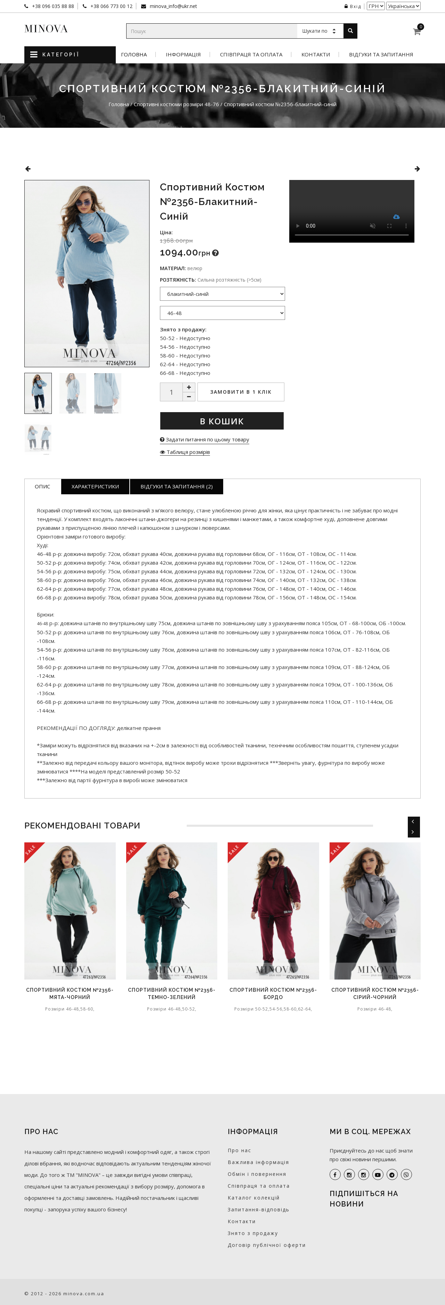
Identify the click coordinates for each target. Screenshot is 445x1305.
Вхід (353, 6)
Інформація (183, 54)
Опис (42, 486)
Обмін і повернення (257, 1174)
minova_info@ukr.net (172, 6)
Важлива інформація (258, 1162)
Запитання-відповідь (259, 1209)
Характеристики (95, 486)
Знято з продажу (253, 1233)
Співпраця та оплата (251, 54)
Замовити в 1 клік (241, 391)
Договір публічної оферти (267, 1245)
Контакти (315, 54)
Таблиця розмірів (185, 451)
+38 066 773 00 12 (110, 6)
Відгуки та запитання (381, 54)
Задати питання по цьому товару (204, 439)
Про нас (239, 1150)
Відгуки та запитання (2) (176, 486)
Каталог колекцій (254, 1197)
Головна (134, 54)
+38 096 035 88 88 (52, 6)
